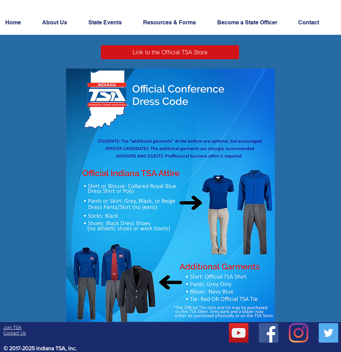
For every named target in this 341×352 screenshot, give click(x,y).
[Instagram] (298, 333)
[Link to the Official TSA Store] (170, 52)
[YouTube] (238, 333)
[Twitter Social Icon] (328, 333)
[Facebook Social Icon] (268, 333)
